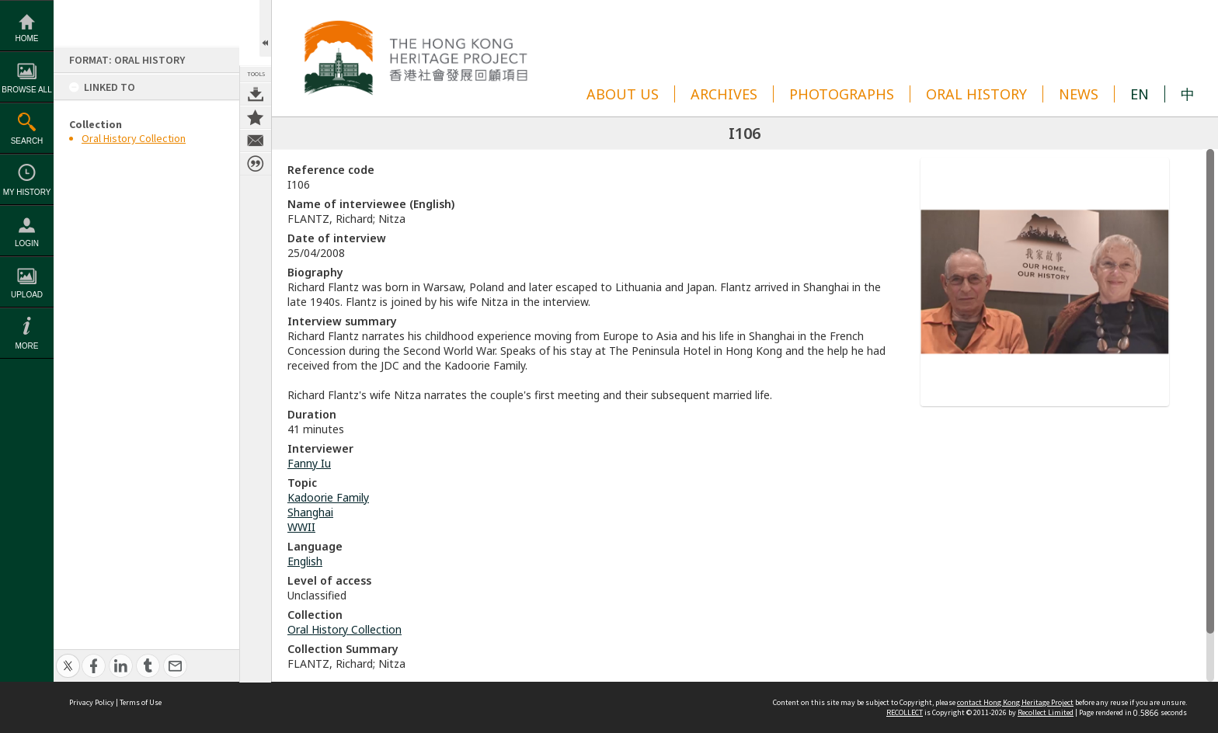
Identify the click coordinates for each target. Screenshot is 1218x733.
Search (27, 141)
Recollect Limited (1046, 712)
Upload (27, 294)
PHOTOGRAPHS (841, 94)
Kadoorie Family (328, 497)
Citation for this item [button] (255, 163)
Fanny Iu (309, 463)
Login (27, 243)
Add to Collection (255, 117)
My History (27, 192)
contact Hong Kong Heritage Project (1015, 702)
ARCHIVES (724, 94)
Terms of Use (141, 702)
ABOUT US (622, 94)
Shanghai (310, 512)
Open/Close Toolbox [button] (265, 28)
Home (27, 38)
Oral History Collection (134, 138)
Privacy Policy (91, 702)
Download (255, 94)
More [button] (27, 346)
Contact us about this (255, 140)
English (304, 561)
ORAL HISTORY (976, 94)
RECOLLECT (904, 712)
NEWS (1078, 94)
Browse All (26, 89)
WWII (301, 526)
